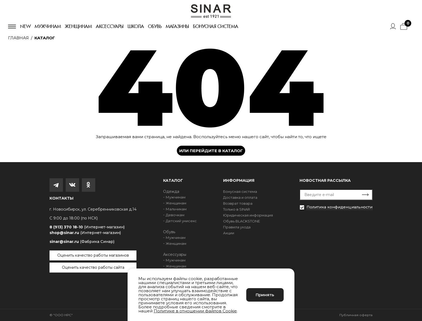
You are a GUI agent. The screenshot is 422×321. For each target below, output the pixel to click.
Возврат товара (237, 203)
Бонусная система (215, 26)
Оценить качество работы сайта (93, 267)
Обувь (155, 26)
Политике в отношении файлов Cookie (195, 310)
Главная (18, 37)
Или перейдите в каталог (211, 150)
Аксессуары (110, 26)
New (25, 26)
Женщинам (78, 26)
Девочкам (175, 215)
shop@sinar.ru (85, 232)
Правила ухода (237, 227)
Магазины (177, 26)
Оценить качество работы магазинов (93, 255)
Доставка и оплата (240, 197)
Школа (136, 26)
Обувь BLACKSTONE (241, 221)
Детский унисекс (181, 221)
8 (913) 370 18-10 (87, 227)
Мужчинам (48, 26)
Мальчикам (176, 209)
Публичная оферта (355, 315)
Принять (265, 294)
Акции (228, 233)
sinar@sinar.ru (82, 241)
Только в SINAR (236, 209)
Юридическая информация (248, 215)
